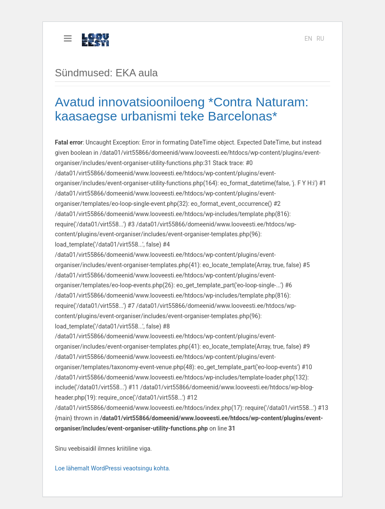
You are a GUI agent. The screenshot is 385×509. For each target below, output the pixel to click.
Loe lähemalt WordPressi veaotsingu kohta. (112, 468)
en (308, 38)
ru (320, 38)
